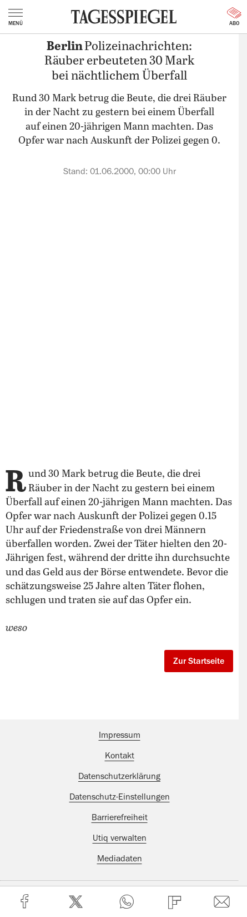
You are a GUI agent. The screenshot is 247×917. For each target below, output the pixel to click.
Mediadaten (119, 858)
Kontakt (119, 755)
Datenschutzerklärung (119, 776)
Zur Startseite (198, 661)
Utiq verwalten (120, 838)
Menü (15, 17)
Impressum (119, 735)
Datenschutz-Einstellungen (119, 796)
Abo (234, 16)
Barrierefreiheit (120, 817)
